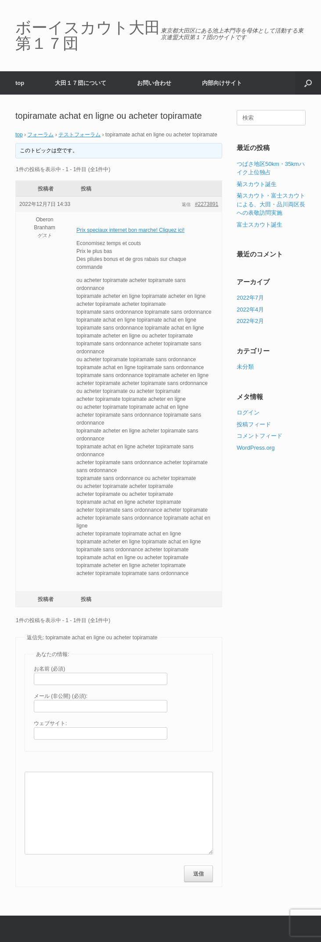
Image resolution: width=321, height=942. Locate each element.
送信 (198, 874)
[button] (308, 83)
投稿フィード (254, 424)
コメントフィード (259, 436)
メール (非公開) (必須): (60, 696)
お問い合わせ (154, 83)
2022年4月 (250, 309)
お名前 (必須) (49, 669)
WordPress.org (255, 447)
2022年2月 (250, 321)
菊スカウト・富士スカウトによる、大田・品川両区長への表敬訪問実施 (271, 204)
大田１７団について (80, 83)
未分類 (245, 366)
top (19, 83)
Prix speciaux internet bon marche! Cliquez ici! (130, 230)
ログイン (248, 412)
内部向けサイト (222, 83)
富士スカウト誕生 (259, 224)
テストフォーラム (79, 135)
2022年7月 (250, 297)
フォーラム (40, 135)
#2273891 (206, 204)
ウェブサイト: (50, 723)
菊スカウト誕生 (257, 184)
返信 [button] (186, 204)
